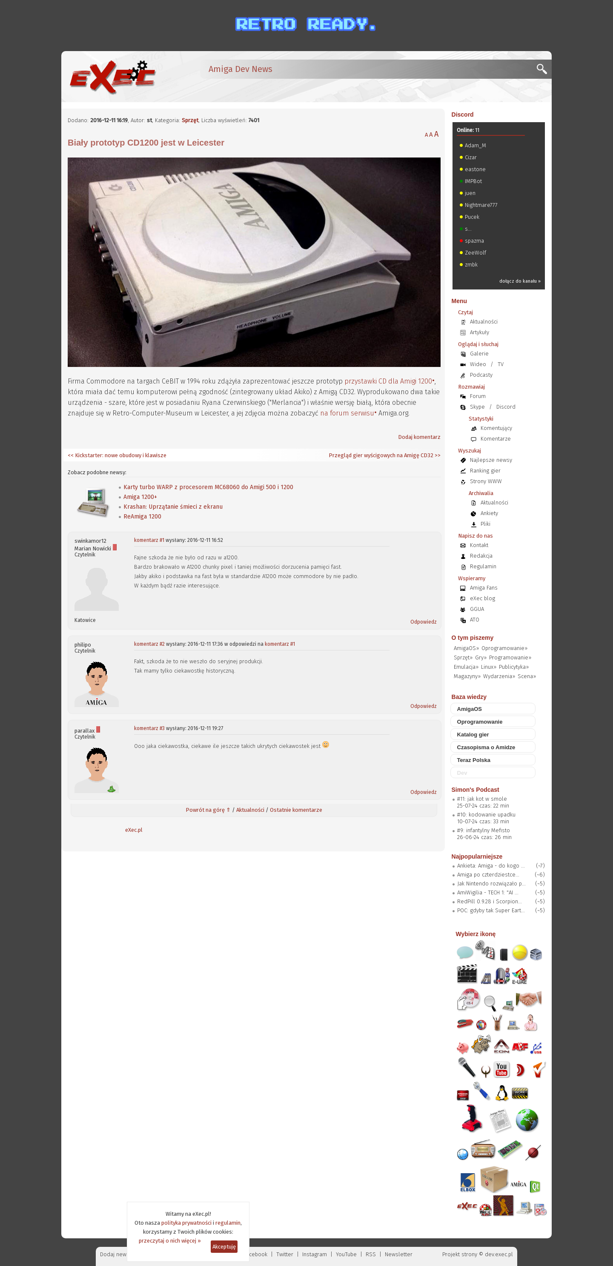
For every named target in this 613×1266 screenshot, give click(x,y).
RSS (371, 1254)
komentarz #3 (149, 728)
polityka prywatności (186, 1223)
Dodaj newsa (116, 1254)
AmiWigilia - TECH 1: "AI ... (487, 892)
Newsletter (398, 1254)
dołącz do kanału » (520, 281)
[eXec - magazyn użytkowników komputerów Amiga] (112, 76)
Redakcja (481, 556)
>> (437, 455)
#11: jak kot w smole (482, 799)
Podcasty (481, 375)
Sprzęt (190, 120)
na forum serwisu (347, 413)
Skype (477, 407)
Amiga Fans (484, 587)
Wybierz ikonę (476, 934)
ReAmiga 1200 (142, 516)
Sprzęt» (463, 657)
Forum (478, 396)
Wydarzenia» (499, 676)
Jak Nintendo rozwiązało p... (491, 883)
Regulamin (483, 566)
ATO (474, 619)
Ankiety (489, 513)
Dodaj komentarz (419, 437)
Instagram (314, 1254)
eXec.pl (134, 830)
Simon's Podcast (475, 789)
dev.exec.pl (499, 1254)
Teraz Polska (474, 760)
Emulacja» (466, 667)
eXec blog (482, 598)
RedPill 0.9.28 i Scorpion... (489, 901)
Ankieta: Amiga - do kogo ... (491, 865)
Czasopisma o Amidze (486, 747)
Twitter (284, 1254)
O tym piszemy (473, 637)
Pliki (485, 524)
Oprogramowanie (480, 722)
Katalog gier (473, 734)
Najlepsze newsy (491, 460)
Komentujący (496, 428)
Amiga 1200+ (140, 497)
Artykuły (479, 332)
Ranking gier (485, 470)
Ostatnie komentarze (296, 810)
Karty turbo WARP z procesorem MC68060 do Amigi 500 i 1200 (208, 487)
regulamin (228, 1223)
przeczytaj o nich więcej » (170, 1240)
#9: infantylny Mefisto (483, 830)
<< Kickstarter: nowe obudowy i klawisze (117, 455)
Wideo (478, 364)
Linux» (488, 667)
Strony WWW (486, 481)
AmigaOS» (466, 648)
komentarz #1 (149, 540)
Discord (463, 114)
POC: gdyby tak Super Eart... (491, 910)
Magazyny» (467, 676)
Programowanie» (510, 657)
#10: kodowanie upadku (486, 814)
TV (501, 364)
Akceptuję (224, 1246)
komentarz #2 (149, 644)
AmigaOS (469, 709)
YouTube (346, 1254)
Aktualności (250, 810)
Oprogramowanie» (504, 648)
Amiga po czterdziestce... (488, 874)
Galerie (479, 353)
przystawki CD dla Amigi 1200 (388, 381)
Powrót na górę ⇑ (208, 810)
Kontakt (479, 545)
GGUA (477, 609)
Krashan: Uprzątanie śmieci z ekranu (173, 506)
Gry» (481, 657)
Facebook (255, 1254)
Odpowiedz (423, 622)
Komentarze (496, 438)
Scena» (527, 676)
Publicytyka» (514, 667)
